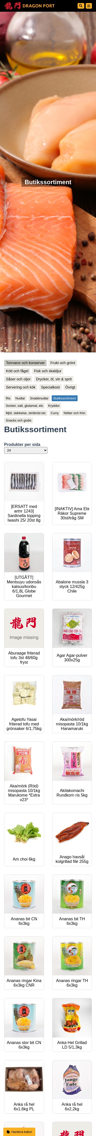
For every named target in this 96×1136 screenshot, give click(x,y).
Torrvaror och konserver (25, 363)
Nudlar (20, 398)
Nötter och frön (74, 413)
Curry (55, 413)
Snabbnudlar (39, 398)
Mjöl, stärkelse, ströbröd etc (26, 413)
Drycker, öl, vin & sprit (54, 379)
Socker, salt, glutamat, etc (24, 406)
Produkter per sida (22, 444)
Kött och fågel (17, 371)
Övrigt (70, 387)
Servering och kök (20, 387)
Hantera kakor (19, 1132)
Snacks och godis (18, 420)
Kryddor (54, 406)
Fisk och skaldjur (47, 371)
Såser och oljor (18, 379)
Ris (8, 398)
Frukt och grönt (62, 363)
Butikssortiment (65, 398)
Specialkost (50, 387)
